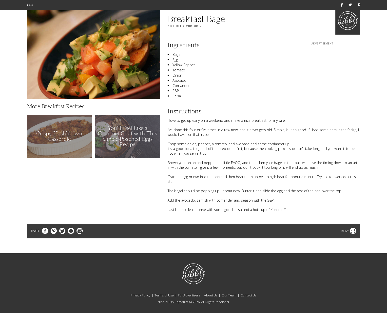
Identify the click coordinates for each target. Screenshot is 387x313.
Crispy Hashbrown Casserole (59, 136)
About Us (210, 295)
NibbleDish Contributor (184, 26)
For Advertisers (189, 295)
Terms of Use (164, 295)
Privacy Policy (140, 295)
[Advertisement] (322, 77)
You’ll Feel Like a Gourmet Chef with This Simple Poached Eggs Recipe (127, 136)
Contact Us (248, 295)
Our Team (229, 295)
